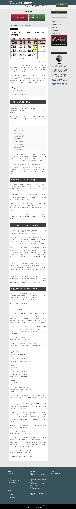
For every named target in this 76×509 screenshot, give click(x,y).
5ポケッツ (11, 473)
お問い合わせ (52, 5)
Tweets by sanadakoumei (55, 473)
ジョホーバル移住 (55, 30)
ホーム (12, 5)
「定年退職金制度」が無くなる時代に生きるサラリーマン (38, 484)
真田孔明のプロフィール (44, 6)
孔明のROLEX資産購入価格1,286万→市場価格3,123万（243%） (38, 493)
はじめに (20, 5)
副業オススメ (54, 18)
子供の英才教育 (55, 27)
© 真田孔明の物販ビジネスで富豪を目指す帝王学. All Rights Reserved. (38, 507)
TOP (10, 25)
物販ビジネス (54, 21)
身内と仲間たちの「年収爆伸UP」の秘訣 (19, 94)
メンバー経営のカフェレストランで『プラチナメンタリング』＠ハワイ (38, 488)
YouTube (20, 18)
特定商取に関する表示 (44, 505)
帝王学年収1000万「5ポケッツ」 (28, 6)
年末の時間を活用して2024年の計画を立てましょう (38, 479)
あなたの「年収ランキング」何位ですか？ (19, 91)
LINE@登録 (61, 5)
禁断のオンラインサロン (56, 33)
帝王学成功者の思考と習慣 (36, 6)
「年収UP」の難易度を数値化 (17, 90)
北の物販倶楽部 (12, 497)
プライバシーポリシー (31, 505)
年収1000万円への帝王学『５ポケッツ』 (36, 17)
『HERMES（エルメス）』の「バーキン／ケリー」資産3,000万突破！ (38, 474)
